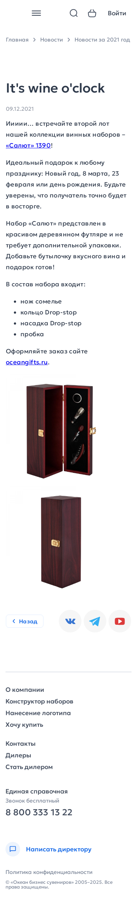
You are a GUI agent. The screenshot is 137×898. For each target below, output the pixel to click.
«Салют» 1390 (28, 145)
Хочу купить (24, 725)
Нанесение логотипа (38, 713)
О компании (24, 690)
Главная (17, 39)
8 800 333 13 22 (38, 812)
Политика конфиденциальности (48, 871)
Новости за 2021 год (102, 39)
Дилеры (18, 755)
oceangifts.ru (27, 362)
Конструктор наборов (39, 701)
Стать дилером (29, 767)
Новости (51, 39)
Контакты (20, 744)
